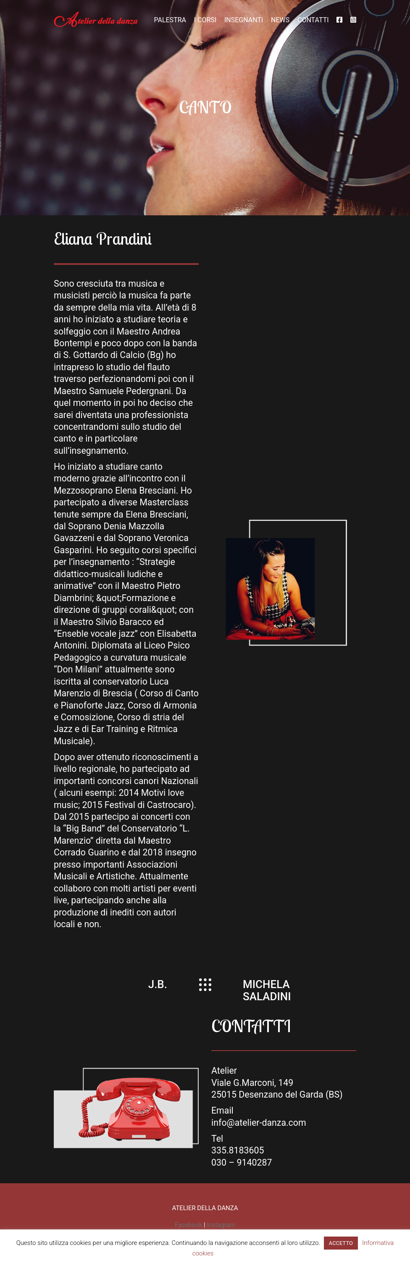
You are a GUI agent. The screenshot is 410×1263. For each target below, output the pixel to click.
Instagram (221, 1225)
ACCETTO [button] (341, 1243)
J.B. (157, 984)
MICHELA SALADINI (267, 990)
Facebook (188, 1225)
